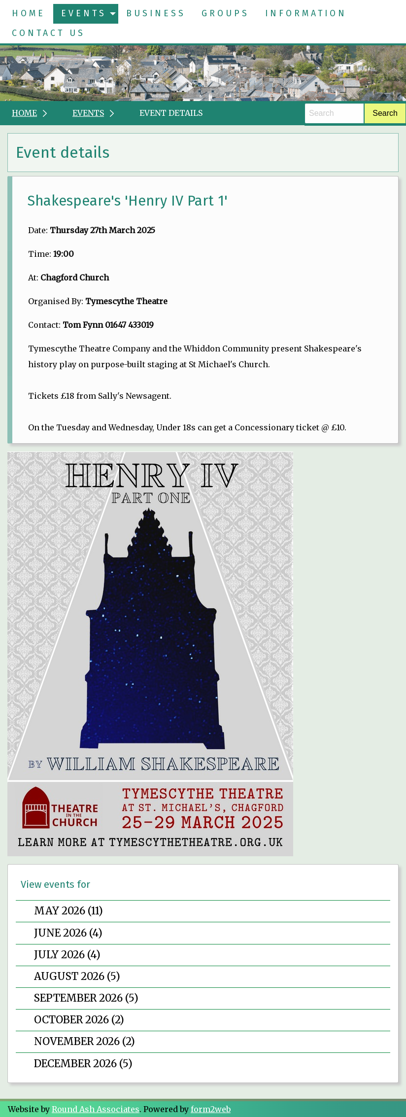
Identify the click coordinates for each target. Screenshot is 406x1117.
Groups (225, 13)
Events (83, 13)
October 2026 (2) (79, 1019)
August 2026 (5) (77, 976)
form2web (211, 1109)
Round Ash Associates (95, 1109)
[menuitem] (28, 14)
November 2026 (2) (84, 1041)
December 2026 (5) (83, 1063)
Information (306, 13)
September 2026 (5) (86, 998)
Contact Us (48, 33)
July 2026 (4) (67, 954)
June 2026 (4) (68, 933)
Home (28, 13)
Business (156, 13)
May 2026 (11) (68, 911)
